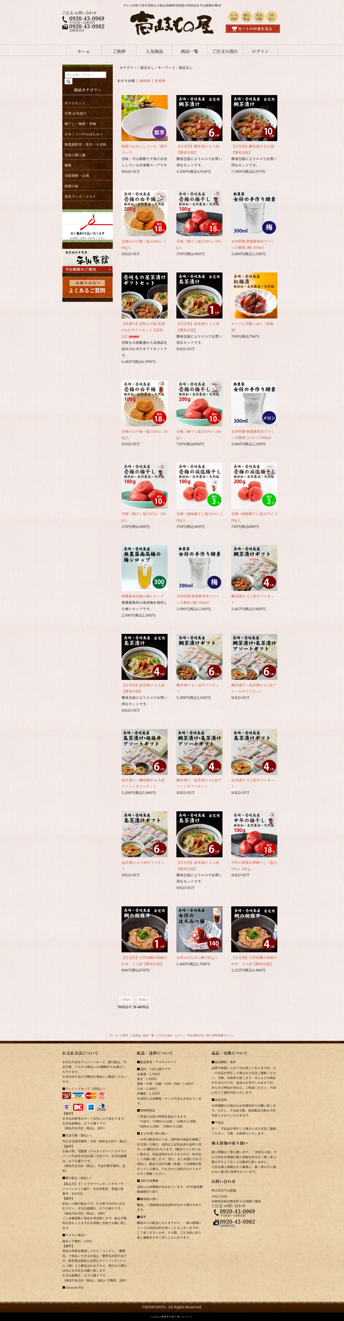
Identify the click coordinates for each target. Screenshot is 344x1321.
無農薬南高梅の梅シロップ (143, 596)
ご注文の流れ (225, 51)
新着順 (160, 80)
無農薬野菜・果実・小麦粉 (85, 144)
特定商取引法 (195, 1035)
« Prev (125, 999)
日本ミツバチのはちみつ (83, 134)
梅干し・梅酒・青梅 (80, 123)
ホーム (83, 51)
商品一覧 (190, 51)
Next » (144, 999)
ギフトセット (75, 103)
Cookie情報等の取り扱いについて (172, 1316)
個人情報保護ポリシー (220, 1035)
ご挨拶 (119, 51)
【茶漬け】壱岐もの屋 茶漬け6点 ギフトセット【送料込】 (143, 330)
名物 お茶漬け (75, 113)
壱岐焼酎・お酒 (76, 175)
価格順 (145, 80)
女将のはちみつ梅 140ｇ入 (197, 957)
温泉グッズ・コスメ (80, 196)
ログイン (260, 51)
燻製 (68, 165)
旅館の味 (71, 186)
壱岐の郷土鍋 (75, 154)
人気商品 (154, 51)
